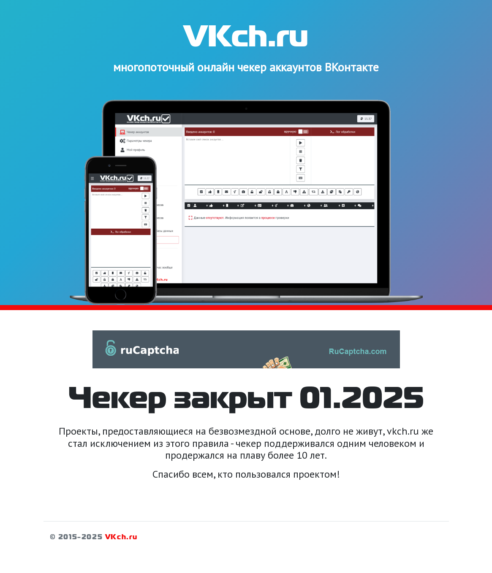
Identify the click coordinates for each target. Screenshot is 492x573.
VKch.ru (121, 538)
